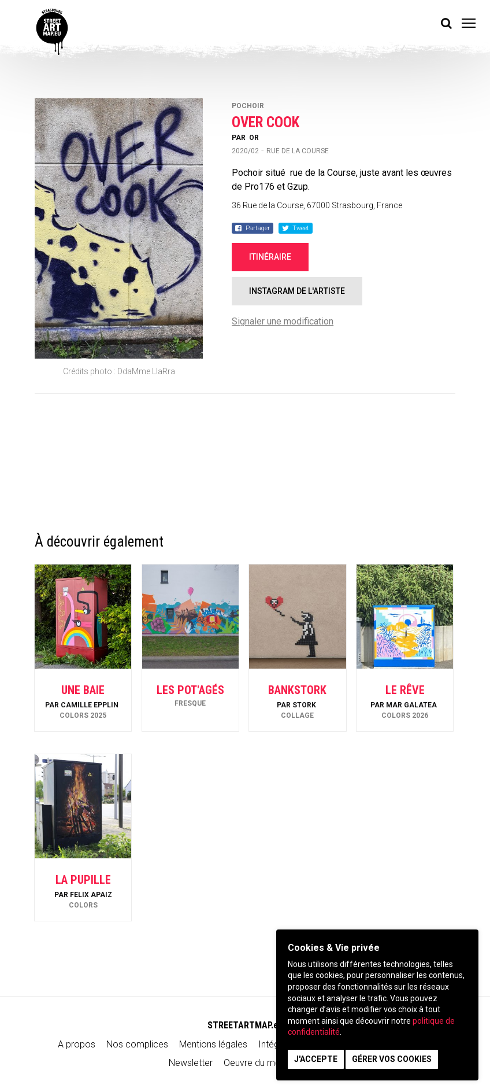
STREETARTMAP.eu (245, 1025)
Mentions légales (213, 1044)
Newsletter (191, 1062)
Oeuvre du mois (255, 1062)
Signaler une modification (282, 321)
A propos (76, 1044)
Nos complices (137, 1044)
